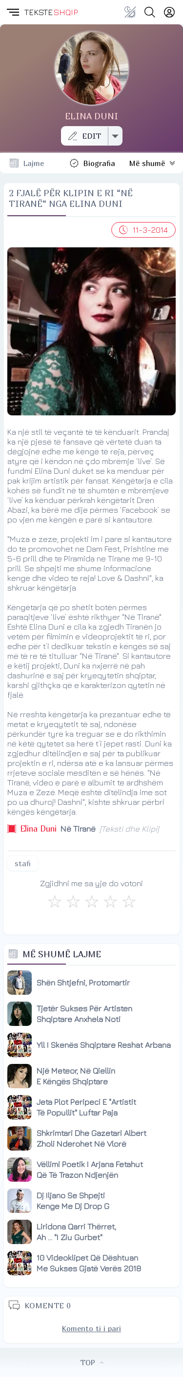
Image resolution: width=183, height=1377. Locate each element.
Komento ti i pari (91, 1328)
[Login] (169, 12)
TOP (91, 1362)
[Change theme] (130, 12)
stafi (23, 863)
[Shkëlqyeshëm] (129, 901)
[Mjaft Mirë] (110, 901)
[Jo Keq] (73, 901)
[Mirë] (91, 901)
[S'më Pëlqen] (54, 901)
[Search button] (150, 12)
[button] (12, 12)
